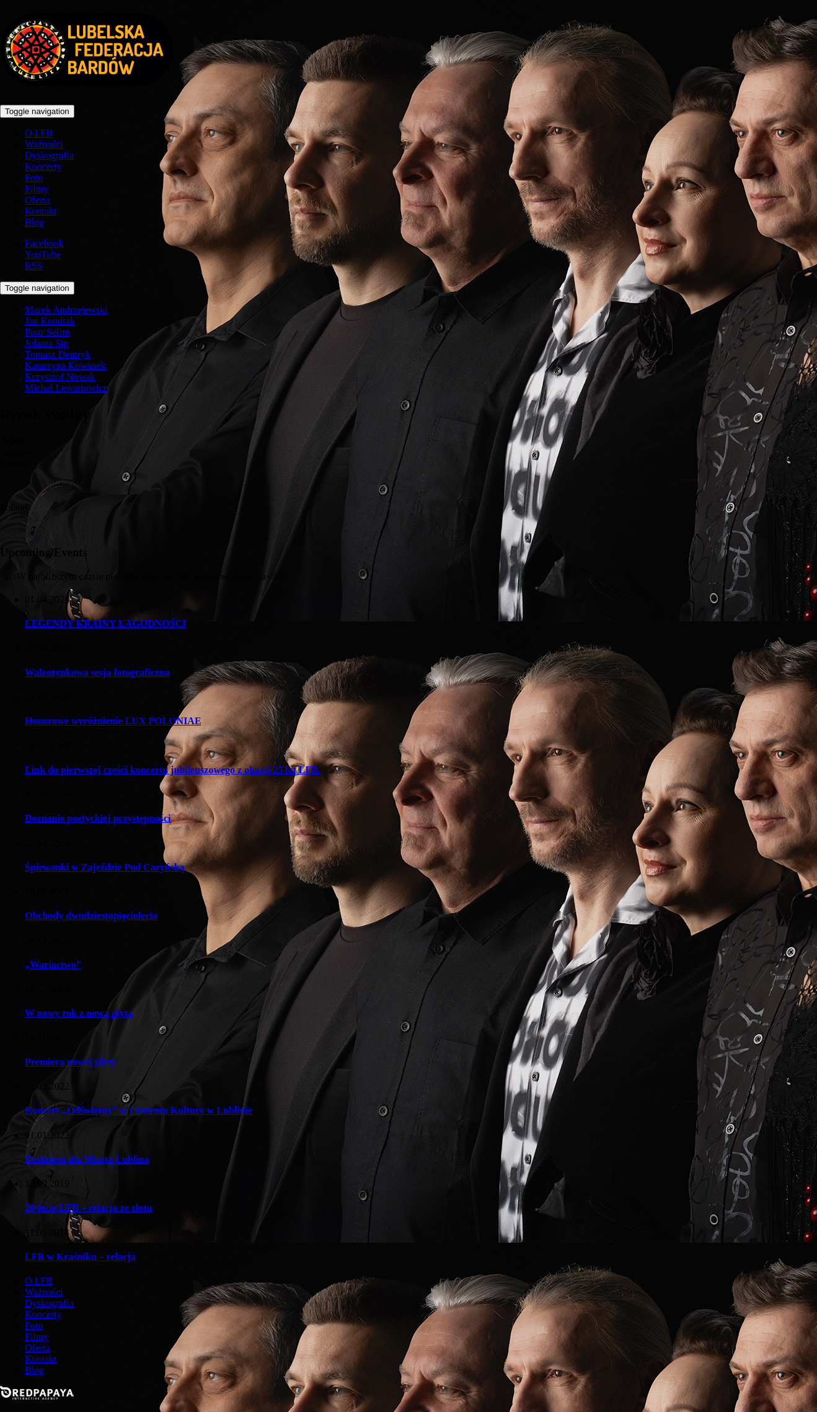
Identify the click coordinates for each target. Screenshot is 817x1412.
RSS (33, 265)
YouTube (43, 254)
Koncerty (43, 166)
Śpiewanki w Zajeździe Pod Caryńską (105, 867)
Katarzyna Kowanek (65, 365)
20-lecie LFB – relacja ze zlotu (88, 1207)
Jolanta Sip (47, 343)
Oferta (37, 200)
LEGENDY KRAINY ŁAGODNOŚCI (105, 623)
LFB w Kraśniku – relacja (80, 1256)
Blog (34, 222)
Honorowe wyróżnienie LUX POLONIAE (113, 721)
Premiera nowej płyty (70, 1062)
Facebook (44, 243)
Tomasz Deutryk (58, 354)
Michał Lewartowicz (66, 388)
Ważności (44, 144)
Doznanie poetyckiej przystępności (98, 818)
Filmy (36, 189)
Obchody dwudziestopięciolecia (91, 915)
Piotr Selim (47, 332)
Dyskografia (49, 155)
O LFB (39, 133)
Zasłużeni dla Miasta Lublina (87, 1159)
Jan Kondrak (50, 321)
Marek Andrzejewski (66, 309)
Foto (34, 177)
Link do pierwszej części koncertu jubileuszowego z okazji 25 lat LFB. (172, 770)
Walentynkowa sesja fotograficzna (97, 672)
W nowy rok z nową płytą (79, 1013)
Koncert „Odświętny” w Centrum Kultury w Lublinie (138, 1110)
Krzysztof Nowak (60, 376)
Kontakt (41, 211)
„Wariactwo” (53, 964)
